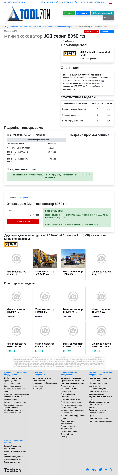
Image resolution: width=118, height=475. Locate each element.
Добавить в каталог (102, 13)
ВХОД (84, 2)
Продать (69, 13)
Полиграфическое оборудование (69, 373)
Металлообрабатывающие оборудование (101, 373)
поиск (108, 17)
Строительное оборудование (39, 373)
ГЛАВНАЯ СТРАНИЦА (14, 2)
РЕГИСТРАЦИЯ (96, 2)
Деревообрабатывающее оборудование (15, 373)
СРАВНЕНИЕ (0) (51, 2)
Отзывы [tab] (12, 197)
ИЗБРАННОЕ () (69, 2)
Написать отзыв (91, 31)
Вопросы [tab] (24, 197)
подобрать (83, 13)
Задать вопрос (107, 31)
